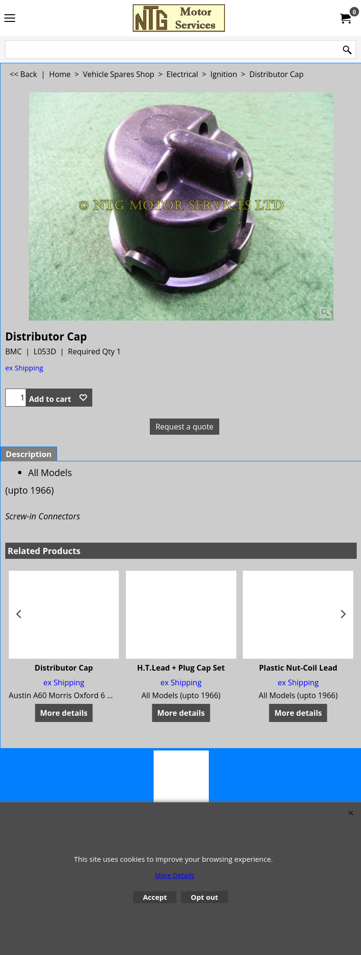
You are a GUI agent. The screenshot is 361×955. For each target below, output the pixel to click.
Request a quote (185, 426)
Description (29, 453)
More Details (175, 875)
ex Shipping (24, 367)
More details (64, 713)
